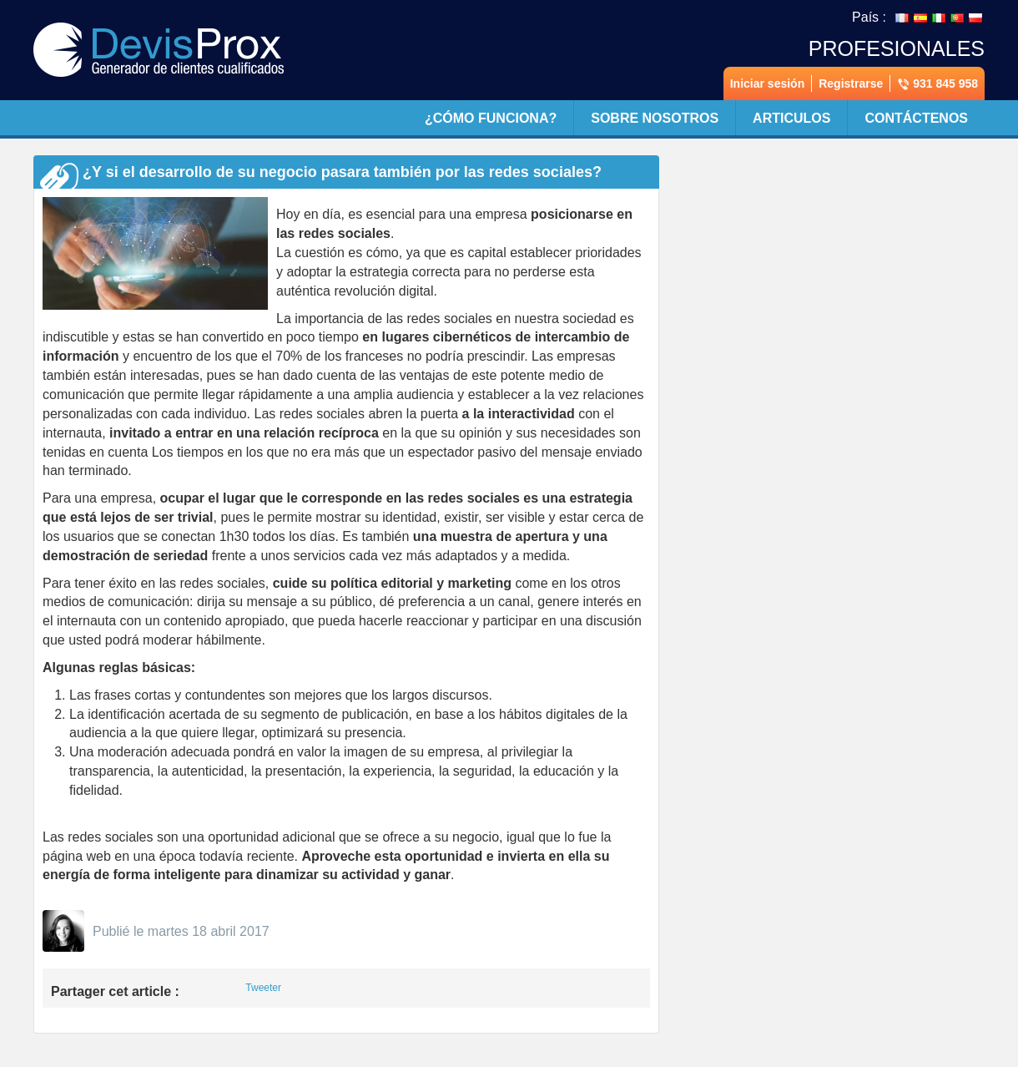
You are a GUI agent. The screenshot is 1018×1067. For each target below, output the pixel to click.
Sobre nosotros (654, 118)
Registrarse (851, 83)
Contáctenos (916, 118)
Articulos (791, 118)
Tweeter (263, 988)
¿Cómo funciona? (491, 118)
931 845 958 (937, 84)
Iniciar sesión (767, 83)
